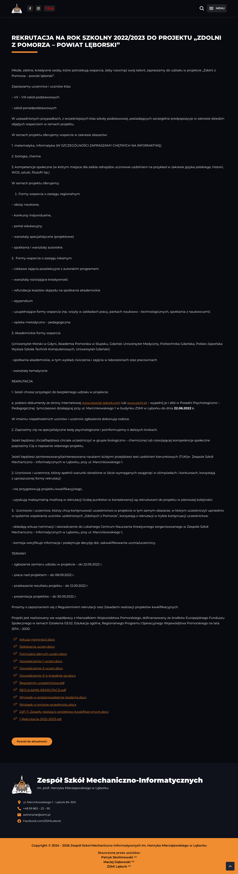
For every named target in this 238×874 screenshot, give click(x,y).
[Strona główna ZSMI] (17, 8)
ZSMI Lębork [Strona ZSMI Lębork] (119, 866)
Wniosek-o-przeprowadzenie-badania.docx (52, 697)
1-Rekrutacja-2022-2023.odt (40, 719)
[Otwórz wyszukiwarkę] (202, 8)
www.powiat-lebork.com (101, 403)
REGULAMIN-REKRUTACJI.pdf (42, 690)
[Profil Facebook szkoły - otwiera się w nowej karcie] (122, 821)
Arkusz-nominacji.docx (37, 639)
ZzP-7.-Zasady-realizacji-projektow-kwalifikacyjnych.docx (64, 712)
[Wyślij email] (122, 815)
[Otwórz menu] (216, 8)
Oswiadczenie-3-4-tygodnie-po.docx (47, 675)
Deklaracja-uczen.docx (37, 646)
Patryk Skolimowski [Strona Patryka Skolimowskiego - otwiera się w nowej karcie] (119, 857)
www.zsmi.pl (137, 403)
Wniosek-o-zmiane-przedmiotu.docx (47, 704)
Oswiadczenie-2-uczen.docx (41, 668)
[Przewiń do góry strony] (230, 866)
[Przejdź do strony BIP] (49, 8)
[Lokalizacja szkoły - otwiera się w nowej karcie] (122, 802)
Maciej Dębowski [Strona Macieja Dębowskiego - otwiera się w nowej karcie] (119, 862)
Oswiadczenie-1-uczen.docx (40, 661)
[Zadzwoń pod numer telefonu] (122, 808)
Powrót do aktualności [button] (32, 741)
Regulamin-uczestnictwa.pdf (41, 683)
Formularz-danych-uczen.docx (43, 654)
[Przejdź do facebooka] (30, 8)
